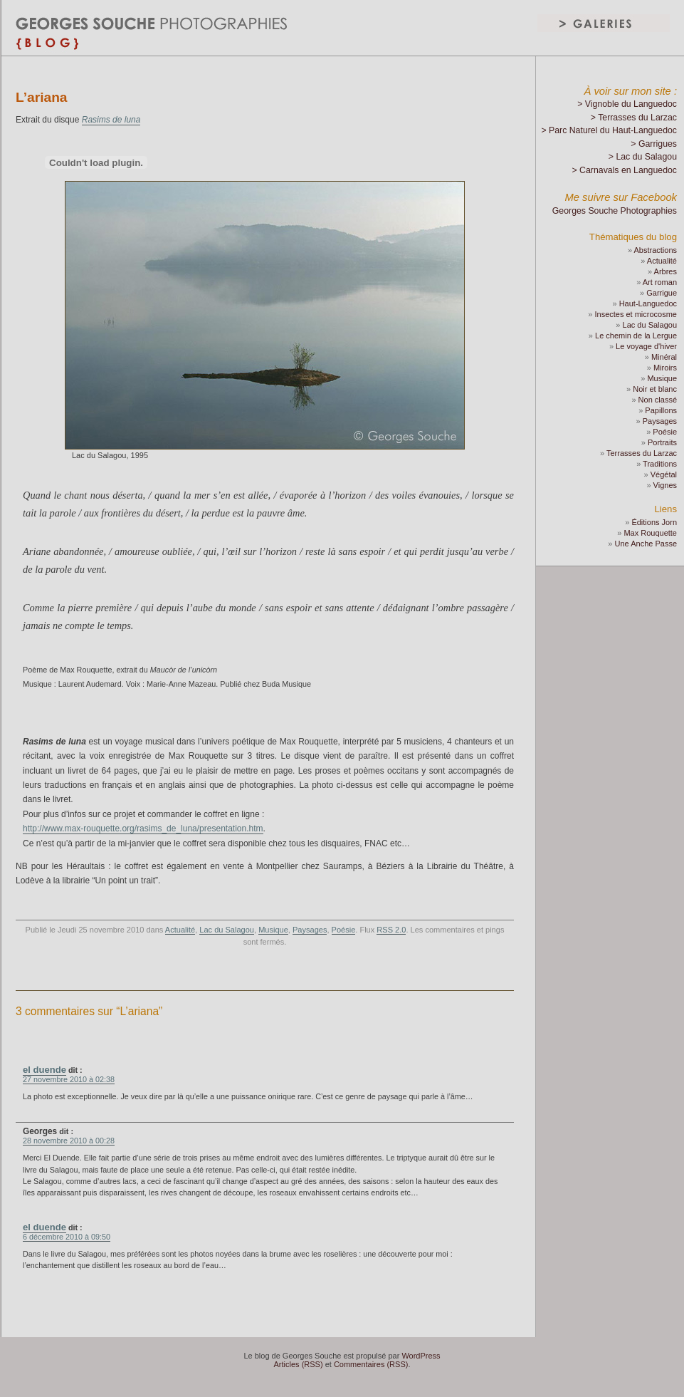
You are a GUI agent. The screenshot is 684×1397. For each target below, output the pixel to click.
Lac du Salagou (226, 929)
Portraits (662, 442)
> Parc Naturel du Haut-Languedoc (609, 130)
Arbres (665, 271)
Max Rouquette (650, 533)
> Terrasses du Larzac (634, 118)
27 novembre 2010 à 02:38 (69, 1079)
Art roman (660, 282)
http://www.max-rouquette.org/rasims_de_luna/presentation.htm (143, 828)
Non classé (657, 399)
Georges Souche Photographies (614, 211)
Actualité (180, 929)
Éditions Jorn (654, 522)
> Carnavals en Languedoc (624, 170)
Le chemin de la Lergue (636, 335)
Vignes (665, 485)
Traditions (660, 463)
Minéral (664, 357)
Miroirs (665, 367)
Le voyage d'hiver (646, 346)
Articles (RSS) (298, 1364)
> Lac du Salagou (643, 157)
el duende (44, 1069)
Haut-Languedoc (648, 303)
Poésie (344, 929)
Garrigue (661, 293)
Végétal (664, 474)
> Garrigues (654, 144)
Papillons (661, 410)
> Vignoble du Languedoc (627, 104)
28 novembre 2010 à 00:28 (69, 1140)
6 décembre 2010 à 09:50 (66, 1236)
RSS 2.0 (391, 929)
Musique (273, 929)
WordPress (420, 1355)
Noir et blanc (655, 389)
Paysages (310, 929)
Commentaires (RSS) (371, 1364)
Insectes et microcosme (635, 314)
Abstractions (655, 250)
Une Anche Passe (646, 543)
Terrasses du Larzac (641, 453)
